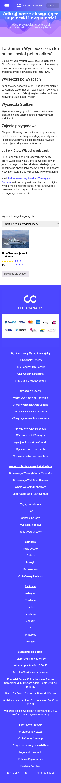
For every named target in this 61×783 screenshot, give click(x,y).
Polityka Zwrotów (30, 766)
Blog (30, 511)
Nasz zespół (30, 548)
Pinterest (30, 634)
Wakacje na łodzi (30, 518)
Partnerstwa (30, 569)
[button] (6, 5)
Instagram (30, 593)
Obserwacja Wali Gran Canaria (30, 480)
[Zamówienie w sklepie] (30, 224)
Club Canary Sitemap (30, 738)
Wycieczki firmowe (30, 524)
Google (30, 641)
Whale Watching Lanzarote (30, 487)
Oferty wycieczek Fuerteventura (30, 418)
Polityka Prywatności (30, 759)
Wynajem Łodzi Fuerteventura (30, 456)
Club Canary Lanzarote (30, 373)
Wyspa (52, 5)
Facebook (30, 614)
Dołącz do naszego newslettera (30, 745)
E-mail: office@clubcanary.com (30, 672)
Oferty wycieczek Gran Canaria (30, 404)
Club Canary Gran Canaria (30, 367)
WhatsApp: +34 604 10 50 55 (30, 665)
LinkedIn (30, 620)
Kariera (30, 555)
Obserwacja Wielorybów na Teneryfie (30, 473)
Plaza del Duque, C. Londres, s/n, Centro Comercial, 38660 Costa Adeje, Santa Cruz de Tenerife (30, 683)
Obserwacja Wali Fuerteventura (30, 493)
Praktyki (30, 562)
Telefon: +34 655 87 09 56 (30, 658)
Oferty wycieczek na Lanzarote (30, 411)
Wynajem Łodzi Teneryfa (30, 435)
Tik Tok (30, 607)
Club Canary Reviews (30, 576)
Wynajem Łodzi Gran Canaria (30, 442)
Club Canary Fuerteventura (30, 380)
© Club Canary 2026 (30, 731)
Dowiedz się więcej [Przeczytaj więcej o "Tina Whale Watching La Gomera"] (15, 273)
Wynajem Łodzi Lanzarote (30, 449)
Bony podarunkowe (30, 531)
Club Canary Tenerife (30, 360)
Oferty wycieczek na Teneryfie (30, 397)
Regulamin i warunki (30, 752)
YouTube (30, 600)
